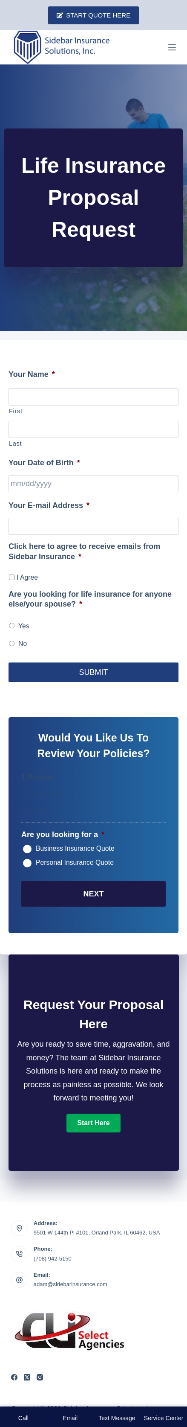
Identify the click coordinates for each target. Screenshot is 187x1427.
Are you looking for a (62, 834)
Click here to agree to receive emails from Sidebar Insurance (84, 551)
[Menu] (172, 47)
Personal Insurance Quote (75, 862)
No (22, 643)
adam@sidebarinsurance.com (70, 1284)
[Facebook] (14, 1377)
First (16, 411)
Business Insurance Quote (75, 848)
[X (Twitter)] (27, 1377)
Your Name (32, 374)
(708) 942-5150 (53, 1258)
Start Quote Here (93, 15)
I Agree (27, 577)
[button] (93, 1123)
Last (15, 443)
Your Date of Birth (44, 462)
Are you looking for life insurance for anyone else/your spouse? (90, 599)
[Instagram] (40, 1377)
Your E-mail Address (49, 505)
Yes (23, 626)
